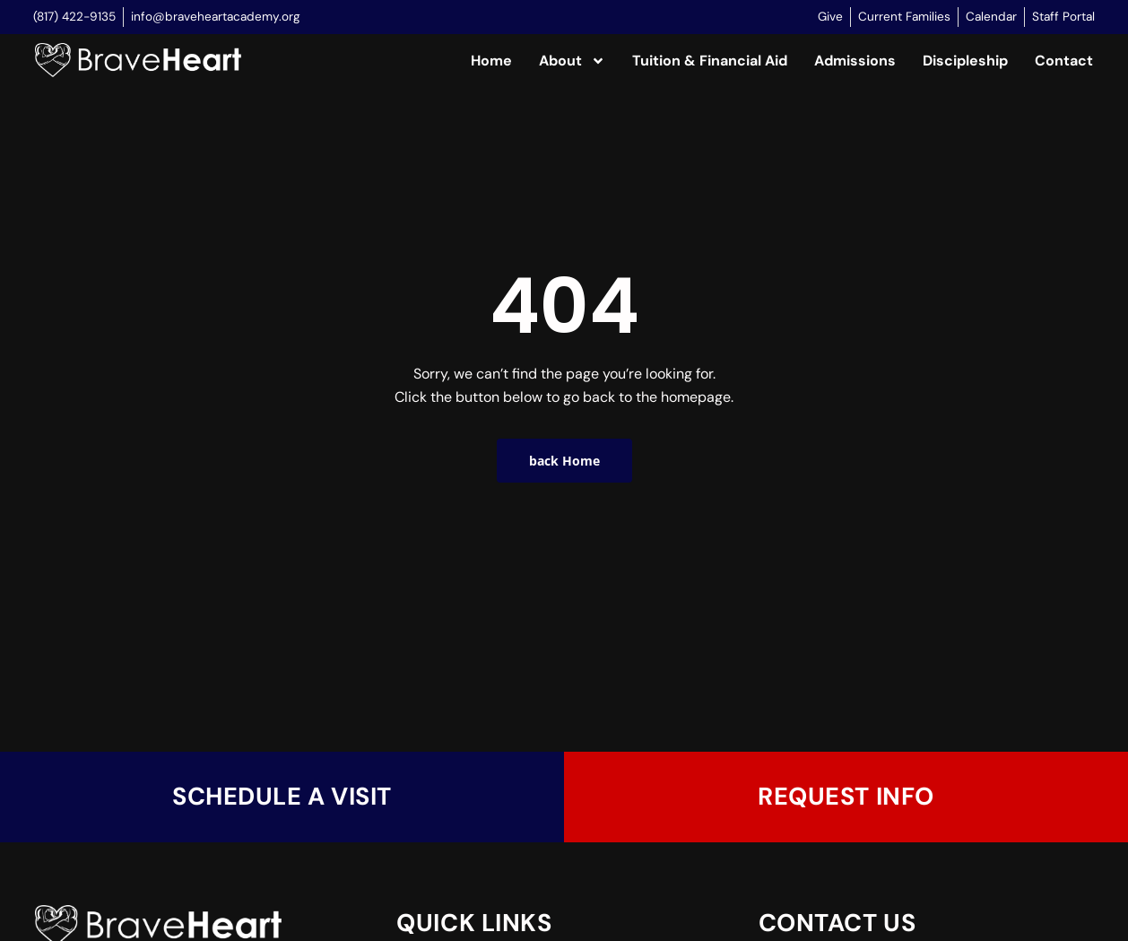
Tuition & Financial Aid (709, 60)
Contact (1064, 60)
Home (491, 60)
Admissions (855, 60)
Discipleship (965, 60)
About (572, 61)
